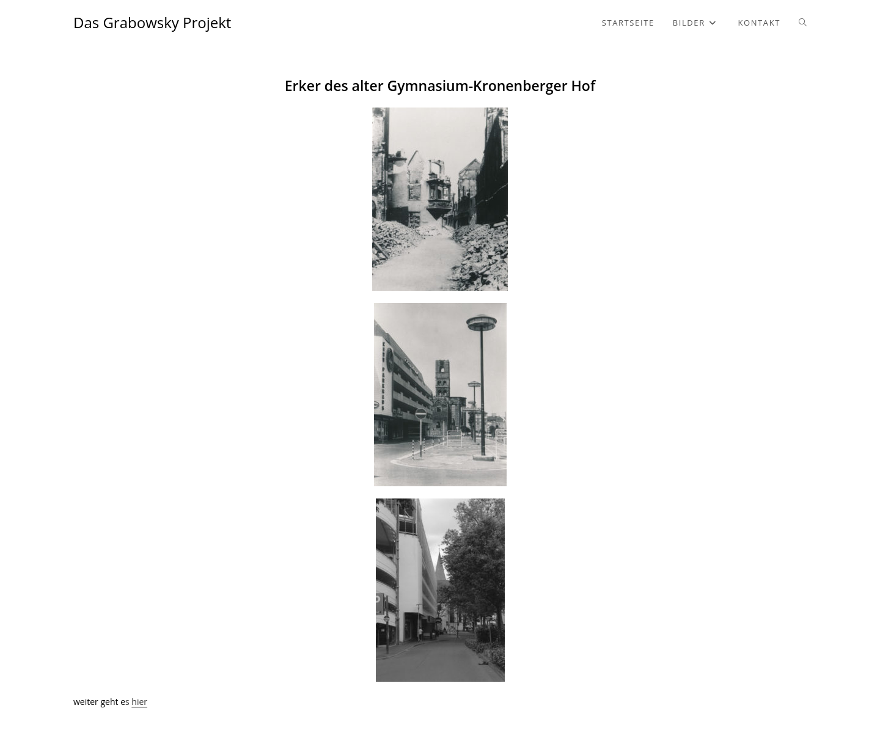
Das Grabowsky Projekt (152, 22)
